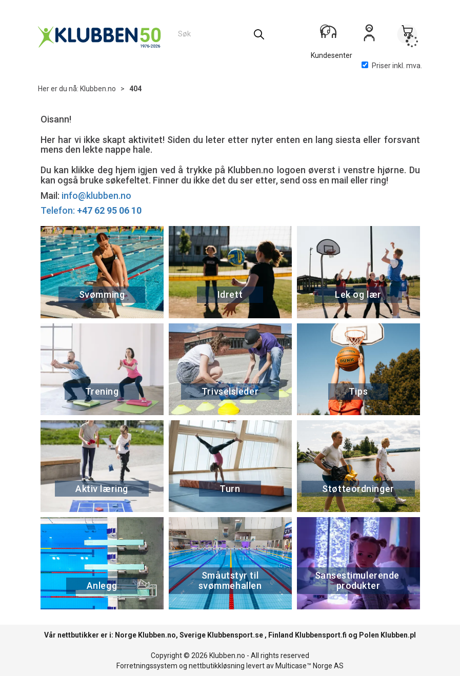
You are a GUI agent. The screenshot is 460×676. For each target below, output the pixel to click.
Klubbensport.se (235, 635)
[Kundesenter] (331, 35)
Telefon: (91, 210)
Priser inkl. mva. (392, 66)
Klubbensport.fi (321, 635)
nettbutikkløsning (217, 666)
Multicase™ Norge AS (309, 666)
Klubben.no (98, 89)
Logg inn (369, 36)
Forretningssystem (146, 666)
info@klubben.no (96, 195)
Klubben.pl (398, 635)
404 (135, 89)
